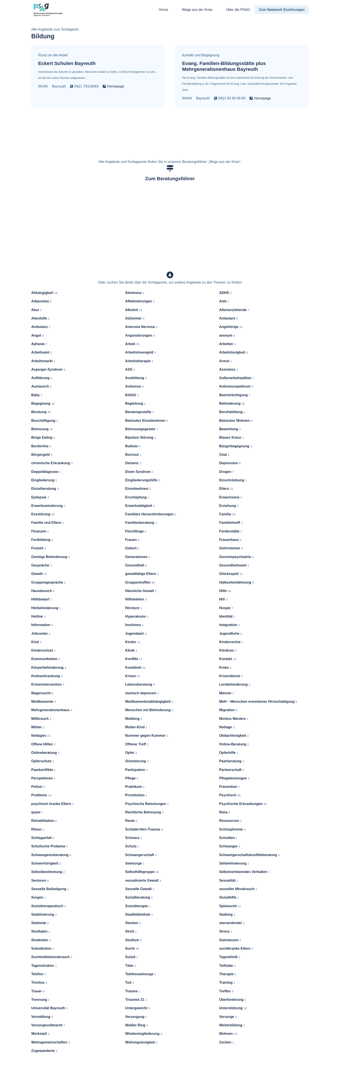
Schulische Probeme (49, 846)
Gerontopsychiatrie (236, 556)
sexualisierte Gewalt (143, 880)
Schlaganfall (42, 838)
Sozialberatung (139, 897)
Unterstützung (233, 1008)
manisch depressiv (142, 693)
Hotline (38, 616)
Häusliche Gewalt (141, 591)
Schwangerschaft (141, 855)
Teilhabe (227, 965)
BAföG (132, 395)
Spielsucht (230, 906)
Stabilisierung (44, 914)
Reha (224, 812)
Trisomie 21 (136, 999)
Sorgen (38, 897)
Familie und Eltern (47, 522)
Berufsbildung (232, 412)
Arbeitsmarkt (43, 361)
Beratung (41, 412)
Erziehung (229, 506)
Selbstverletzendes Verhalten (244, 872)
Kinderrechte (231, 642)
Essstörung (43, 514)
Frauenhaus (230, 540)
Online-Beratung (234, 744)
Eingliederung (44, 480)
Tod (129, 982)
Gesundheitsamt (234, 565)
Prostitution (136, 795)
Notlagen (40, 735)
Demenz (133, 463)
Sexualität (228, 880)
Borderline (41, 446)
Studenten (41, 940)
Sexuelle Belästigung (50, 889)
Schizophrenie (232, 829)
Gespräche (41, 565)
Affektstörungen (140, 301)
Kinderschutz (43, 650)
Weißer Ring (136, 1025)
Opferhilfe (228, 752)
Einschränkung (233, 480)
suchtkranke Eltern (236, 948)
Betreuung (42, 429)
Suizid (131, 957)
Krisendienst (231, 676)
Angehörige (231, 327)
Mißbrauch (41, 718)
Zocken (226, 1042)
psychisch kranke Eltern (52, 804)
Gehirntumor (231, 548)
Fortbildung (42, 540)
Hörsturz (133, 608)
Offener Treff (137, 744)
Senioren (40, 880)
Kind (36, 642)
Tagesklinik (229, 957)
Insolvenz (134, 625)
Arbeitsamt (41, 352)
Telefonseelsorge (140, 974)
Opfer (131, 752)
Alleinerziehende (234, 309)
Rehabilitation (44, 821)
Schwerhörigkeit (46, 863)
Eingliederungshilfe (142, 480)
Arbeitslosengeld (140, 352)
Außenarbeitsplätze (236, 378)
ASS (130, 369)
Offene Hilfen (43, 744)
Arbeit (132, 344)
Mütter (37, 727)
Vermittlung (42, 1016)
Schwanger (229, 846)
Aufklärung (41, 378)
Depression (230, 463)
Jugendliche (230, 633)
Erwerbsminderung (48, 506)
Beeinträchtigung (234, 395)
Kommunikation (45, 659)
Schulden (228, 838)
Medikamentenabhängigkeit (149, 701)
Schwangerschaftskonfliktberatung (249, 855)
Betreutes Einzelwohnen (146, 420)
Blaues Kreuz (231, 437)
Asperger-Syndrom (48, 369)
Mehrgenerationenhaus (51, 710)
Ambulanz (40, 327)
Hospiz (226, 608)
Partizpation (136, 769)
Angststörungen (140, 335)
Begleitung (135, 403)
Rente (131, 821)
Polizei (38, 786)
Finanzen (40, 531)
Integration (229, 625)
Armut (225, 361)
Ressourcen (230, 821)
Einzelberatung (45, 488)
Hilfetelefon (136, 599)
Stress (225, 931)
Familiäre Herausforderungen (150, 514)
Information (42, 625)
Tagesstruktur (44, 965)
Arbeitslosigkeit (233, 352)
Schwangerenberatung (51, 855)
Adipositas (41, 301)
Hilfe (225, 591)
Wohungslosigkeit (141, 1042)
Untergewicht (137, 1008)
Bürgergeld (41, 454)
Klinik (131, 650)
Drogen (226, 471)
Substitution (42, 948)
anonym (227, 335)
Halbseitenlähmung (236, 582)
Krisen (132, 676)
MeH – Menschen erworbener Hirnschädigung (258, 701)
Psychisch (230, 795)
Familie (227, 514)
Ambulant (228, 318)
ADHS (225, 293)
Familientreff (231, 522)
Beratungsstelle (139, 412)
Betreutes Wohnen (235, 420)
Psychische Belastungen (147, 804)
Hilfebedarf (41, 599)
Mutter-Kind (136, 727)
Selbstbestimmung (48, 872)
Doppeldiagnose (46, 471)
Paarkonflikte (43, 769)
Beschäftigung (44, 420)
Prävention (229, 786)
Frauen (132, 540)
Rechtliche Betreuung (144, 812)
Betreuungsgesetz (141, 429)
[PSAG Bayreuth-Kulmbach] (48, 9)
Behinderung (232, 403)
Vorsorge (228, 1016)
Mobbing (133, 718)
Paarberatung (231, 761)
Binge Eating (43, 437)
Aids (224, 301)
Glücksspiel (231, 574)
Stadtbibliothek (139, 914)
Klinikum (228, 650)
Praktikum (134, 786)
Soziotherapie (137, 906)
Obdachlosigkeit (234, 735)
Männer (226, 693)
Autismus (134, 386)
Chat (224, 454)
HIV (223, 599)
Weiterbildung (232, 1025)
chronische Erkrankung (52, 463)
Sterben (133, 923)
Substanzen (230, 940)
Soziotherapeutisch (48, 906)
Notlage (227, 727)
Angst (37, 335)
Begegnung (43, 403)
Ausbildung (136, 378)
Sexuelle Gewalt (139, 889)
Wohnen (228, 1033)
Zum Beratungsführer (170, 178)
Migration (228, 710)
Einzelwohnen (138, 488)
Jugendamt (135, 633)
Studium (133, 940)
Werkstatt (40, 1033)
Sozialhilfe (229, 897)
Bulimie (132, 446)
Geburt (132, 548)
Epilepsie (40, 497)
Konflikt (133, 659)
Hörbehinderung (46, 608)
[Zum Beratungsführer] (170, 168)
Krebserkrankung (47, 676)
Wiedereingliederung (143, 1033)
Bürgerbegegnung (235, 446)
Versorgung (136, 1016)
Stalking (227, 914)
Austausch (41, 386)
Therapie (227, 974)
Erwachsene (230, 497)
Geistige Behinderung (50, 556)
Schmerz (133, 838)
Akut (36, 309)
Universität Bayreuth (49, 1008)
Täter (130, 965)
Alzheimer (134, 318)
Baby (36, 395)
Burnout (133, 454)
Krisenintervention (47, 684)
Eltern (226, 488)
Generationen (137, 556)
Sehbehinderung (234, 863)
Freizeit (38, 548)
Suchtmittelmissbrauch (51, 957)
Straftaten (40, 931)
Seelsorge (134, 863)
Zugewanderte (44, 1051)
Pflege (131, 778)
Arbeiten (227, 344)
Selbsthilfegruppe (142, 872)
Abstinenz (134, 293)
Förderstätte (230, 531)
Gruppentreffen (140, 582)
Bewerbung (230, 429)
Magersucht (42, 693)
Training (227, 982)
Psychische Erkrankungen (243, 804)
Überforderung (232, 999)
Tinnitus (39, 982)
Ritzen (37, 829)
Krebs (225, 667)
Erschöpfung (137, 497)
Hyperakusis (136, 616)
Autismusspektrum (236, 386)
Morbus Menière (233, 718)
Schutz (132, 846)
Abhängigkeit (44, 293)
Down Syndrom (139, 471)
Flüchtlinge (135, 531)
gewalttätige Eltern (142, 574)
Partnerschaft (231, 769)
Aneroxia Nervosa (141, 327)
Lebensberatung (140, 684)
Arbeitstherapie (139, 361)
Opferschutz (42, 761)
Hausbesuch (42, 591)
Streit (131, 931)
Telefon (38, 974)
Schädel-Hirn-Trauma (144, 829)
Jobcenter (40, 633)
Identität (227, 616)
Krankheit (135, 667)
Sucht (132, 948)
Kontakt (227, 659)
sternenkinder (232, 923)
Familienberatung (141, 522)
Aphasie (39, 344)
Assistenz (228, 369)
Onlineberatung (45, 752)
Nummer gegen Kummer (146, 735)
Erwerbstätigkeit (140, 506)
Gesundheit (136, 565)
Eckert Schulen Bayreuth (67, 63)
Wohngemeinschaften (50, 1042)
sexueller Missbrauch (238, 889)
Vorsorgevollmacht (48, 1025)
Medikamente (43, 701)
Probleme (41, 795)
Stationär (40, 923)
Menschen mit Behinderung (149, 710)
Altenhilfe (40, 318)
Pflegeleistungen (234, 778)
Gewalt (39, 574)
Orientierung (137, 761)
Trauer (37, 991)
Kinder (132, 642)
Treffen (226, 991)
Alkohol (133, 309)
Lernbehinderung (234, 684)
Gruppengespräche (48, 582)
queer (37, 812)
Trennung (40, 999)
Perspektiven (43, 778)
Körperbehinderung (48, 667)
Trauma (132, 991)
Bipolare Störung (140, 437)
